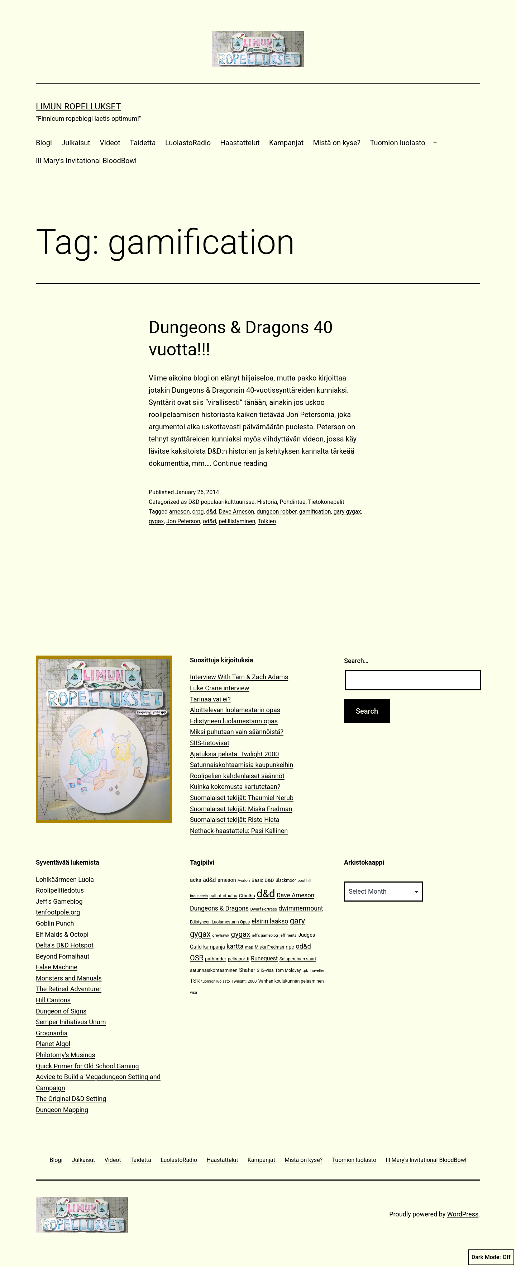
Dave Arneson (236, 511)
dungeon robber (276, 511)
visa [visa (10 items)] (193, 992)
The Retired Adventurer (68, 989)
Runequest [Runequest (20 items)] (264, 958)
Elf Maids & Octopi (62, 934)
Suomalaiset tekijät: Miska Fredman (241, 809)
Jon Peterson (183, 521)
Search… (356, 661)
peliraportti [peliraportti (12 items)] (238, 958)
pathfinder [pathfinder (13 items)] (215, 958)
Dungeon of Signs (61, 1011)
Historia (267, 501)
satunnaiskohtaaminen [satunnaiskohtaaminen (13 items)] (214, 970)
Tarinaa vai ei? (210, 699)
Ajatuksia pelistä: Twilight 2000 (234, 754)
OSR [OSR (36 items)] (197, 958)
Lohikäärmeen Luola (65, 879)
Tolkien (267, 521)
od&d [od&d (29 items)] (303, 946)
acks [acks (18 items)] (195, 880)
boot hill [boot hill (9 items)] (304, 880)
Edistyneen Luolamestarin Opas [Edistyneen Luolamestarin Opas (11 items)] (220, 922)
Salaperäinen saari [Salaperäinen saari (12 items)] (298, 958)
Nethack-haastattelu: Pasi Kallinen (239, 831)
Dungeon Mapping (62, 1110)
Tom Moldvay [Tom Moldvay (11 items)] (288, 970)
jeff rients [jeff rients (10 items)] (288, 935)
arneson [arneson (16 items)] (227, 880)
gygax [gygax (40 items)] (240, 934)
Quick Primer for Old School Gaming (87, 1066)
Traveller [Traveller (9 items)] (317, 970)
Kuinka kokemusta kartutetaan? (235, 786)
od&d (209, 521)
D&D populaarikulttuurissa (221, 501)
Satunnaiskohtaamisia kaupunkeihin (241, 765)
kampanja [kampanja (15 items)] (214, 947)
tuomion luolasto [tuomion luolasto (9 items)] (215, 981)
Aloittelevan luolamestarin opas (235, 710)
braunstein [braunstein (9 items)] (199, 896)
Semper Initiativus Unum (71, 1022)
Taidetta (143, 142)
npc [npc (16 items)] (290, 947)
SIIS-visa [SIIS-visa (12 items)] (265, 970)
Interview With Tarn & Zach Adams (239, 677)
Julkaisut (75, 142)
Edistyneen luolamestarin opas (234, 721)
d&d (211, 511)
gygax (156, 521)
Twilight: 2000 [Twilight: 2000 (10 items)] (244, 981)
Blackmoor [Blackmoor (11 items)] (286, 880)
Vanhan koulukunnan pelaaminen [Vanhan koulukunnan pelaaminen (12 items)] (291, 981)
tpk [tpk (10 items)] (305, 970)
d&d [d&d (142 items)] (266, 894)
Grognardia (52, 1033)
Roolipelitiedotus (60, 890)
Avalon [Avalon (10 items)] (244, 880)
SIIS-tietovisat (209, 743)
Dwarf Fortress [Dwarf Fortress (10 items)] (263, 909)
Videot (110, 142)
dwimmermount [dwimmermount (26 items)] (300, 908)
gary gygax (347, 511)
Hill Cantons (53, 1000)
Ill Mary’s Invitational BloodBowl (86, 160)
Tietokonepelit (326, 501)
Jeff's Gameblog (59, 901)
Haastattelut (240, 142)
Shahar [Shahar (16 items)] (247, 970)
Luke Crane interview (219, 688)
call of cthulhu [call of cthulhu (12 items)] (224, 895)
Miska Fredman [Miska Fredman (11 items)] (269, 947)
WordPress (462, 1214)
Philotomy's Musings (65, 1055)
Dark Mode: (491, 1257)
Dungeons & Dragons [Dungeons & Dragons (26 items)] (219, 908)
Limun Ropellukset (78, 106)
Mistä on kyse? (336, 142)
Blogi (44, 142)
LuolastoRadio (188, 142)
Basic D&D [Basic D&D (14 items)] (263, 880)
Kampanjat (286, 142)
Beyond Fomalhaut (62, 956)
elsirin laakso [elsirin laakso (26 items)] (270, 921)
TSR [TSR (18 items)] (195, 981)
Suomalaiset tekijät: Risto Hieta (235, 819)
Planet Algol (53, 1044)
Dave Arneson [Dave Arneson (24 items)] (295, 895)
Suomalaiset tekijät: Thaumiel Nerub (241, 798)
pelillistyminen (237, 521)
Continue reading (240, 463)
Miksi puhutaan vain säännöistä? (236, 732)
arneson (179, 511)
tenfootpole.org (58, 912)
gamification (315, 511)
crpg (198, 511)
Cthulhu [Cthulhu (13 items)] (247, 895)
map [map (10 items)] (249, 947)
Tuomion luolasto (397, 142)
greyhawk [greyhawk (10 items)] (220, 935)
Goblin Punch (55, 923)
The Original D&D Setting (71, 1098)
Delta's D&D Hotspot (65, 945)
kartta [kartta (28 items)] (234, 946)
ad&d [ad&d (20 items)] (209, 879)
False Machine (56, 967)
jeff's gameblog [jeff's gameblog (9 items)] (265, 935)
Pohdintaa (292, 501)
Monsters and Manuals (69, 978)
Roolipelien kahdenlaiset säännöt (237, 776)
